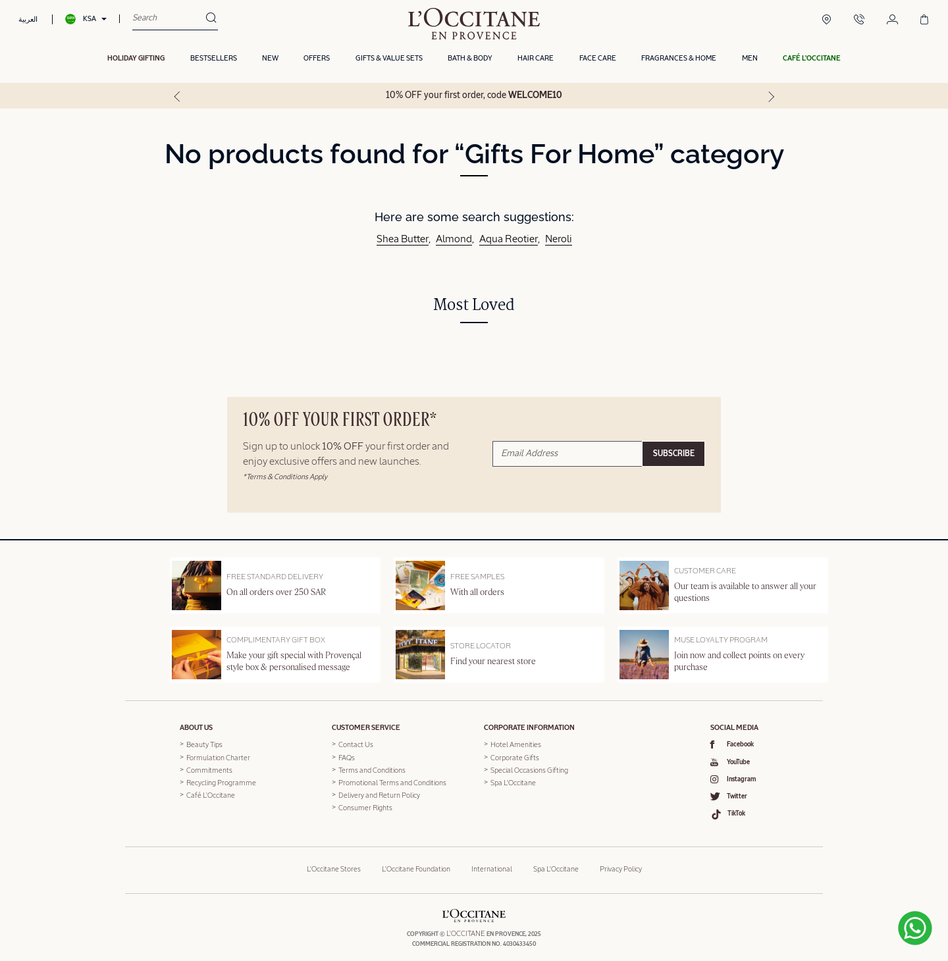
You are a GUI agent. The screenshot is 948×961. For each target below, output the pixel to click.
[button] (811, 61)
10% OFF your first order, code (474, 97)
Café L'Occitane (210, 793)
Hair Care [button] (535, 61)
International (491, 863)
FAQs (346, 756)
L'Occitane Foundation (416, 863)
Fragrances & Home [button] (678, 61)
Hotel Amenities (515, 743)
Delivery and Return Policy (379, 793)
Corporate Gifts (514, 756)
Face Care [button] (597, 61)
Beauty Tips (204, 743)
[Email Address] (567, 452)
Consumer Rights (365, 806)
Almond (454, 237)
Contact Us (355, 743)
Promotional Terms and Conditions (392, 781)
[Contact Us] (859, 21)
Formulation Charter (218, 756)
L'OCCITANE (465, 927)
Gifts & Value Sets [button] (389, 61)
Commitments (209, 768)
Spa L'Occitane (513, 781)
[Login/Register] (892, 21)
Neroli (558, 237)
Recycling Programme (221, 781)
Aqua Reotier (508, 237)
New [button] (270, 61)
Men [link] (750, 61)
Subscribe (674, 452)
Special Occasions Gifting (529, 768)
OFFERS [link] (316, 61)
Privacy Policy (621, 863)
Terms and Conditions (372, 768)
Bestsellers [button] (213, 61)
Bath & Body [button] (470, 61)
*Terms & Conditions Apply (285, 475)
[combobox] (168, 20)
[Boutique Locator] (826, 21)
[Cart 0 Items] (924, 21)
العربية (28, 20)
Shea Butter (403, 237)
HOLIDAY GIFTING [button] (136, 61)
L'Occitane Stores (334, 863)
